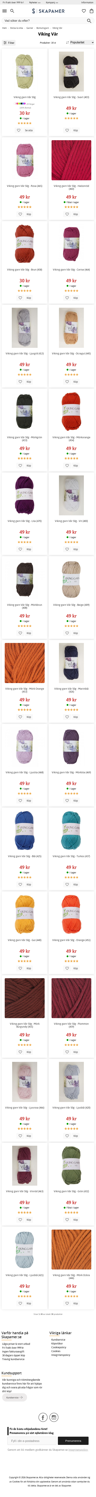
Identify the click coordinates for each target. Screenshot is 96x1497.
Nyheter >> (34, 2)
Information (87, 2)
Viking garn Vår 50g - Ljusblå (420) (71, 1107)
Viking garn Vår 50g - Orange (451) (71, 940)
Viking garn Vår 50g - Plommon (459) (71, 1025)
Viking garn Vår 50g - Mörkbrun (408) (24, 606)
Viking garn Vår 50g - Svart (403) (71, 97)
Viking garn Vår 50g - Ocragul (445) (71, 353)
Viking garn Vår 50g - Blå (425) (24, 856)
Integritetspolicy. (78, 1449)
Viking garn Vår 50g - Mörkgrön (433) (24, 439)
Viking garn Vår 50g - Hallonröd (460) (71, 187)
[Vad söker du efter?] (48, 20)
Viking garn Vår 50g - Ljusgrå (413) (25, 353)
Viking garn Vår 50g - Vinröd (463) (24, 1191)
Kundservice (58, 1339)
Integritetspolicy (60, 1355)
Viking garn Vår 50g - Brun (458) (24, 269)
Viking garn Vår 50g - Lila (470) (25, 521)
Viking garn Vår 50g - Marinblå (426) (71, 690)
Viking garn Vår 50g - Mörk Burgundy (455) (25, 1025)
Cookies (55, 1351)
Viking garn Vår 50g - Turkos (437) (71, 856)
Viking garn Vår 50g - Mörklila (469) (71, 772)
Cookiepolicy (58, 1347)
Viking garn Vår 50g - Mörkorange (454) (71, 439)
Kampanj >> (52, 2)
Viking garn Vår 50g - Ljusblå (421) (25, 1275)
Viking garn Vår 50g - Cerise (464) (71, 269)
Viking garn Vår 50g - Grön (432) (71, 1191)
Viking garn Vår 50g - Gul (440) (24, 940)
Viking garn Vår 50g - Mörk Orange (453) (24, 690)
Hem (4, 28)
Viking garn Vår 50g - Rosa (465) (24, 185)
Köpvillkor (57, 1343)
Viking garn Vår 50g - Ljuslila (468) (25, 772)
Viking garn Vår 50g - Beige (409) (71, 604)
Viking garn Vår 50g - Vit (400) (71, 521)
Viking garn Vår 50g (25, 97)
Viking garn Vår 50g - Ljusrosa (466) (24, 1107)
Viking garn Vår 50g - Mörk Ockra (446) (71, 1277)
